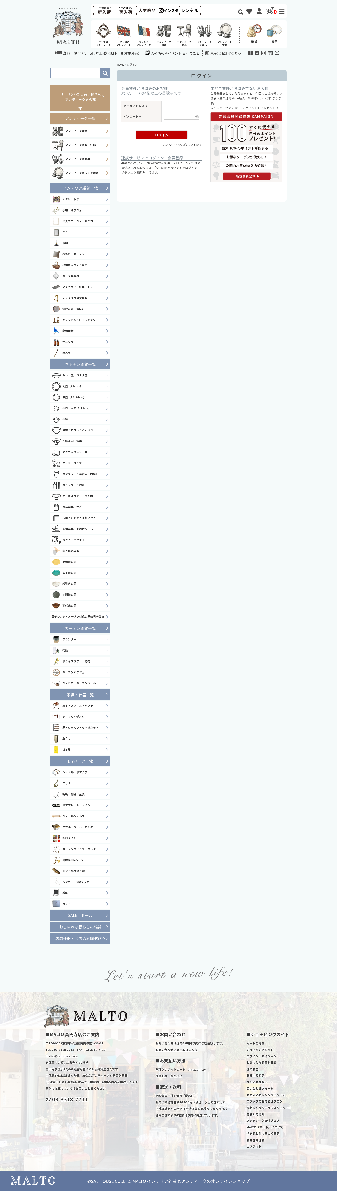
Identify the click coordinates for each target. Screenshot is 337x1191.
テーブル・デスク (67, 717)
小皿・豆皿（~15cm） (71, 408)
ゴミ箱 (61, 750)
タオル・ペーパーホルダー (73, 827)
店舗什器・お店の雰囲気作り (80, 938)
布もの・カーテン (68, 254)
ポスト (61, 904)
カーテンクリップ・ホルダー (75, 849)
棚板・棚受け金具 (68, 794)
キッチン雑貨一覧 (80, 364)
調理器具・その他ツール (72, 529)
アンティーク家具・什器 (73, 145)
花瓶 (59, 650)
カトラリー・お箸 (68, 485)
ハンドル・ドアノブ (69, 772)
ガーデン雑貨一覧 (80, 628)
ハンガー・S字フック (70, 882)
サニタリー (63, 342)
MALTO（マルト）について (264, 1127)
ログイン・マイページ (261, 1056)
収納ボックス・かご (69, 265)
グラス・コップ (66, 463)
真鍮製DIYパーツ (67, 860)
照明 (59, 243)
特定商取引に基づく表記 (262, 1133)
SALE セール (80, 915)
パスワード (133, 116)
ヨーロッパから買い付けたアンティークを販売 (80, 96)
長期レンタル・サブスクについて (268, 1108)
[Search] (221, 12)
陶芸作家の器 (65, 551)
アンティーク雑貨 (69, 131)
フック (61, 783)
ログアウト (253, 1146)
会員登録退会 (255, 1140)
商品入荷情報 (255, 1114)
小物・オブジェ (66, 210)
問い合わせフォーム (259, 1088)
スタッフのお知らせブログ (264, 1101)
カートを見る (255, 1043)
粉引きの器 (63, 584)
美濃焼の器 (63, 562)
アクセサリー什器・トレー (73, 287)
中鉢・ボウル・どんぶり (72, 430)
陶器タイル (63, 838)
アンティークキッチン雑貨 (75, 173)
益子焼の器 (63, 573)
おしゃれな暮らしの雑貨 (80, 927)
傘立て (61, 739)
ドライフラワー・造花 (70, 661)
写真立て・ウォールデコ (72, 221)
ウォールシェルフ (68, 816)
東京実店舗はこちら (225, 53)
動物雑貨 (62, 331)
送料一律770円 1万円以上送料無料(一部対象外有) (97, 53)
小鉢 (59, 419)
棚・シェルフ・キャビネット (75, 728)
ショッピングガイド (259, 1049)
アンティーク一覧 (80, 118)
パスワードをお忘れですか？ (182, 144)
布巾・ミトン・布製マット (73, 518)
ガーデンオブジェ (68, 672)
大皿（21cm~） (67, 386)
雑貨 (254, 33)
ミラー (61, 232)
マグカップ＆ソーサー (70, 452)
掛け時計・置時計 (68, 309)
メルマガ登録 (255, 1082)
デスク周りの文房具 (69, 298)
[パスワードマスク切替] (196, 116)
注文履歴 (252, 1069)
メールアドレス (136, 105)
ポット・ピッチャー (69, 540)
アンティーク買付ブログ (262, 1120)
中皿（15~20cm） (68, 397)
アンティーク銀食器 (70, 159)
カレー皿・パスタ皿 (69, 375)
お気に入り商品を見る (261, 1062)
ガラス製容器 (65, 276)
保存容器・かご (66, 507)
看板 (59, 893)
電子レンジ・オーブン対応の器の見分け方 (77, 617)
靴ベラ (61, 353)
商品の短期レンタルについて (265, 1095)
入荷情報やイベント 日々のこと (172, 53)
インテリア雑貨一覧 (80, 188)
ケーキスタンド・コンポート (75, 496)
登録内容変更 (255, 1075)
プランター (63, 639)
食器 (274, 33)
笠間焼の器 (63, 595)
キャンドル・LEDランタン (73, 320)
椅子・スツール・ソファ (72, 706)
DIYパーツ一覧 (80, 761)
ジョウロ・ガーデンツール (73, 683)
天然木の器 (63, 606)
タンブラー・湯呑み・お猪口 (75, 474)
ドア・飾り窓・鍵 (68, 871)
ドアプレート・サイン (70, 805)
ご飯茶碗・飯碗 (66, 441)
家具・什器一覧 (80, 694)
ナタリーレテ (65, 199)
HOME (120, 64)
